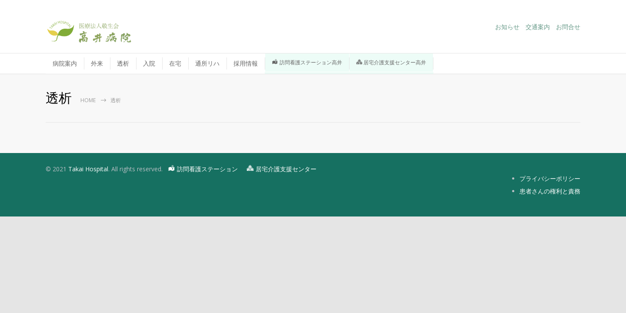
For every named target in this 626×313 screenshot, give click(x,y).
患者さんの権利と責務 (549, 191)
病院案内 (65, 63)
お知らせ (507, 27)
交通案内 (538, 27)
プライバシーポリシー (549, 178)
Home (88, 100)
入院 (149, 63)
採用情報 (245, 63)
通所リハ (207, 63)
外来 (97, 63)
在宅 (175, 63)
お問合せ (568, 27)
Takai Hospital (88, 169)
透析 (123, 63)
